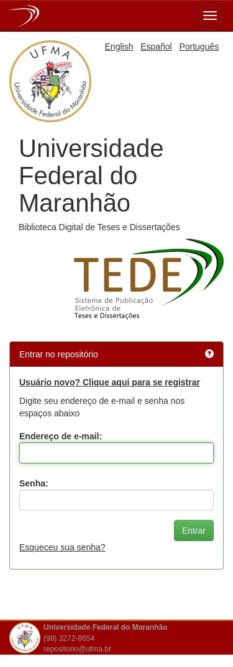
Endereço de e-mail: (60, 436)
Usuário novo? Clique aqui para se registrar (109, 382)
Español (156, 46)
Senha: (33, 483)
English (119, 46)
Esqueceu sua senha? (62, 547)
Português (199, 46)
